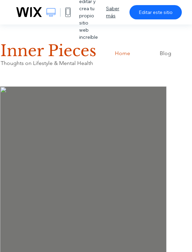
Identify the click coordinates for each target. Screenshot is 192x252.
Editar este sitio (156, 12)
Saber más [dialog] (112, 12)
